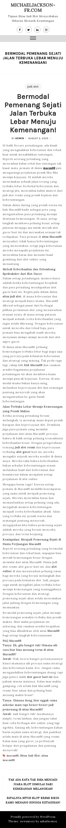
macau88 (49, 168)
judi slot (33, 86)
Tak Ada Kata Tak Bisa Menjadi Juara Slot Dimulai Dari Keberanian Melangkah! (33, 784)
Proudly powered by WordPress (33, 816)
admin (19, 138)
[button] (33, 38)
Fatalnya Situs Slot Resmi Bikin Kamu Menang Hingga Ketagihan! (33, 800)
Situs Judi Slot (30, 755)
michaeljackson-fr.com (33, 7)
